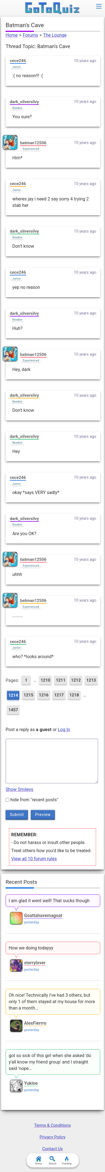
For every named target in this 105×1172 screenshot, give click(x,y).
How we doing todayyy (31, 948)
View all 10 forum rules (34, 858)
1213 (91, 680)
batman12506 (33, 142)
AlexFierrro (35, 1023)
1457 (13, 709)
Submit (17, 814)
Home (12, 35)
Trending (66, 1160)
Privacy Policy (52, 1137)
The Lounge (55, 35)
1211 (60, 680)
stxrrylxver (35, 962)
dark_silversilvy (24, 101)
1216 (43, 695)
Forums (30, 35)
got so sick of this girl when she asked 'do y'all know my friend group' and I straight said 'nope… (50, 1062)
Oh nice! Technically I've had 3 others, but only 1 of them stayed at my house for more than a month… (52, 1002)
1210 (45, 680)
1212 (76, 680)
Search (53, 1160)
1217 (59, 695)
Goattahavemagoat (43, 915)
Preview (43, 814)
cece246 (18, 60)
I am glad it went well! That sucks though (49, 900)
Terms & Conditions (52, 1125)
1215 (28, 695)
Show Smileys (19, 789)
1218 (74, 695)
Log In (64, 729)
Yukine (31, 1083)
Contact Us (52, 1148)
